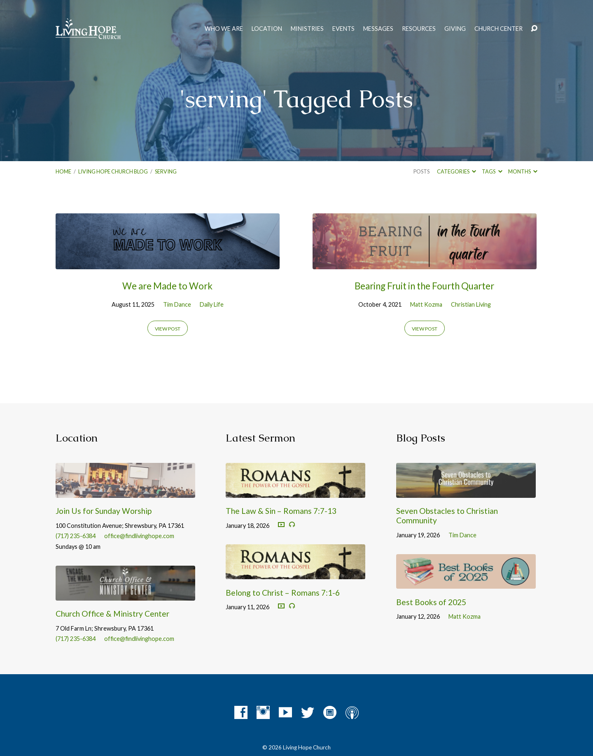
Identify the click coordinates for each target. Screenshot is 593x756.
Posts (421, 171)
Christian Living (471, 304)
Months (522, 171)
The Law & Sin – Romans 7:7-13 (281, 511)
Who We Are (224, 29)
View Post (167, 329)
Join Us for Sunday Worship (104, 511)
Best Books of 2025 (431, 602)
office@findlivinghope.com (139, 535)
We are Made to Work (167, 285)
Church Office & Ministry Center (112, 613)
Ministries (307, 29)
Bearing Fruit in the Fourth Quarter (424, 285)
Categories (456, 171)
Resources (419, 29)
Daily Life (212, 304)
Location (267, 29)
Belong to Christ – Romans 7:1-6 (283, 592)
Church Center (498, 29)
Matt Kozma (426, 304)
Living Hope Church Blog (113, 171)
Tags (492, 171)
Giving (455, 29)
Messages (378, 29)
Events (343, 29)
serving (166, 171)
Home (63, 171)
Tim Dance (177, 304)
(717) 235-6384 (76, 535)
